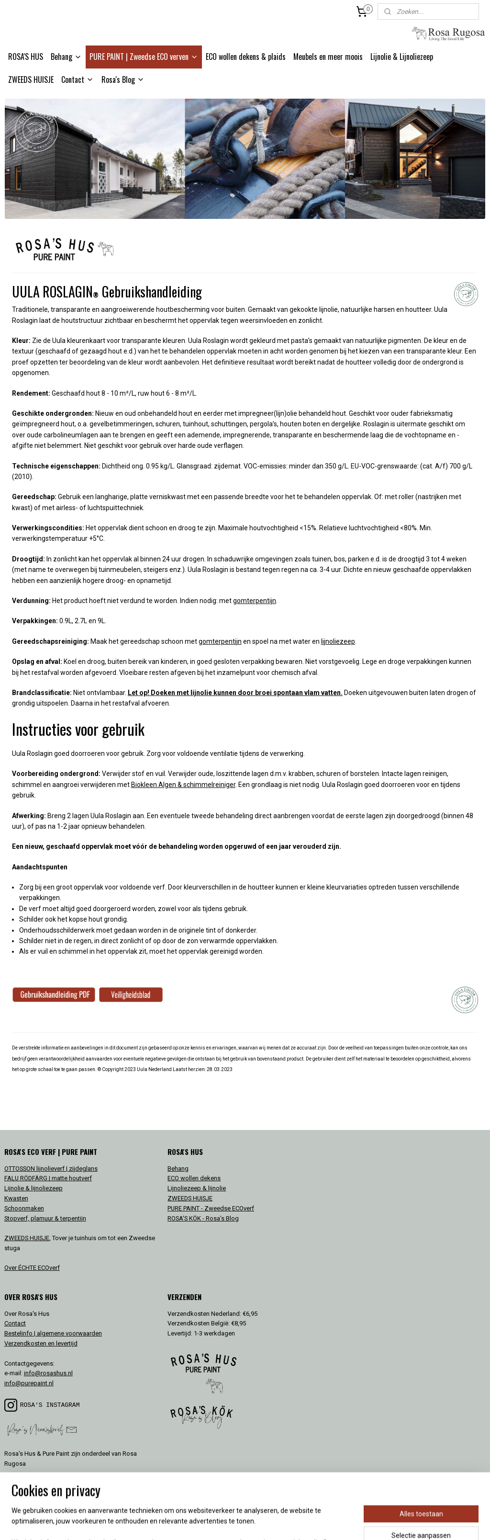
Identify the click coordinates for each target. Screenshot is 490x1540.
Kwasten (16, 1198)
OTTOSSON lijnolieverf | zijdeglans (51, 1168)
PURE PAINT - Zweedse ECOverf (210, 1208)
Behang (66, 56)
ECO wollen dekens (194, 1178)
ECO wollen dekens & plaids (246, 56)
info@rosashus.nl (48, 1373)
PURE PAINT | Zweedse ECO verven (143, 56)
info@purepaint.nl (29, 1383)
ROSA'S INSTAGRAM (50, 1405)
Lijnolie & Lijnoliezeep (401, 56)
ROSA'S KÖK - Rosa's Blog (203, 1218)
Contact (77, 79)
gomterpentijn (254, 601)
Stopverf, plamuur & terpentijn (45, 1218)
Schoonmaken (24, 1208)
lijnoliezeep (338, 641)
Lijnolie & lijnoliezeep (33, 1188)
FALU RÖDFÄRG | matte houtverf (48, 1178)
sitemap (207, 1522)
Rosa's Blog (123, 79)
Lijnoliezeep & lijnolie (196, 1188)
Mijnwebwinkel (341, 1522)
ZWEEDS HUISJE (31, 79)
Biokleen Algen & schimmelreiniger (183, 784)
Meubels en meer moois (328, 56)
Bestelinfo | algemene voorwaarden (53, 1333)
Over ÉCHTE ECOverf (32, 1267)
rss (226, 1522)
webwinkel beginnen (260, 1522)
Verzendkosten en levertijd (41, 1343)
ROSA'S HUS (25, 56)
